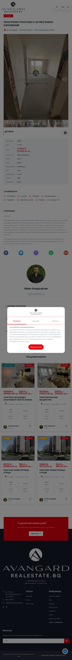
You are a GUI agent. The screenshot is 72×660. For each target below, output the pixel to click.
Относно (55, 321)
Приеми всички (36, 347)
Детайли (36, 321)
